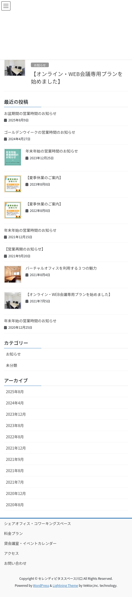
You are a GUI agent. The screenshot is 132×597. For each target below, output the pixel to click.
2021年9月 (15, 459)
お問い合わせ (15, 563)
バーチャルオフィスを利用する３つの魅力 (61, 268)
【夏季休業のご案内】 (44, 177)
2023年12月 (16, 414)
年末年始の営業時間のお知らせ (51, 151)
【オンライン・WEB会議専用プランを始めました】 (77, 77)
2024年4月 (15, 403)
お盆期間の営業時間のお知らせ (30, 113)
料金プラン (13, 533)
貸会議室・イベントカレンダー (30, 543)
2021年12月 (16, 448)
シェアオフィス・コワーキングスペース (37, 523)
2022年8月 (15, 436)
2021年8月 (15, 470)
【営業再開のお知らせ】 (24, 249)
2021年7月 (15, 482)
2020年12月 (16, 493)
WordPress (41, 585)
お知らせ (40, 65)
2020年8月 (15, 504)
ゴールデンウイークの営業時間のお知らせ (39, 132)
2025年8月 (15, 391)
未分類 (11, 365)
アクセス (11, 553)
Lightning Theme (65, 585)
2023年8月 (15, 425)
